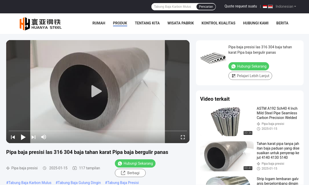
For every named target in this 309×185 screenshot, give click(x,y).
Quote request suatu (241, 6)
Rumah (98, 23)
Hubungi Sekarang (135, 163)
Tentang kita (147, 23)
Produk (120, 23)
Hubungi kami (256, 23)
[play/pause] (23, 137)
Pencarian (206, 6)
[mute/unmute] (44, 137)
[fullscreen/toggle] (183, 137)
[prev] (13, 137)
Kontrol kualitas (218, 23)
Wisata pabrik (180, 23)
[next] (33, 137)
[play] (97, 91)
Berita (282, 23)
